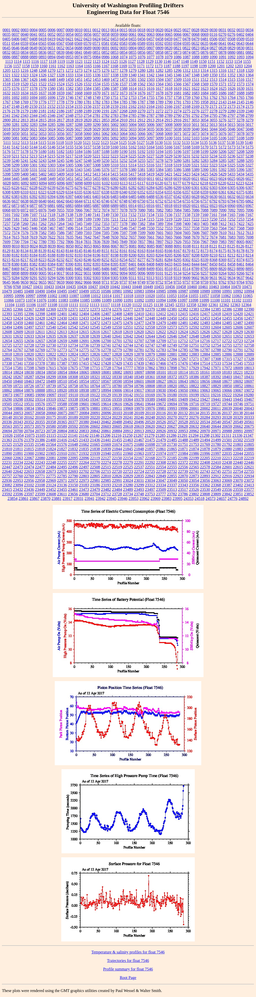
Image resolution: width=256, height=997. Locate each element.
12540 (51, 327)
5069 (168, 133)
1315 (214, 70)
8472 (24, 269)
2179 (24, 111)
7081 (150, 210)
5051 (24, 133)
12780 (128, 350)
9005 (42, 273)
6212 (195, 183)
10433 (49, 287)
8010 (16, 246)
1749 (96, 97)
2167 (178, 106)
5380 (132, 169)
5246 (70, 160)
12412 (161, 314)
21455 (117, 440)
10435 (71, 287)
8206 (178, 255)
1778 (60, 102)
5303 (52, 165)
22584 (216, 467)
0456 (142, 39)
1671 (106, 93)
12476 (128, 323)
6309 (16, 192)
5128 (150, 142)
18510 (62, 381)
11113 (94, 305)
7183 (34, 219)
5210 (6, 156)
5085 (52, 138)
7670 (196, 237)
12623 (172, 332)
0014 (114, 30)
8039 (52, 246)
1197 (185, 66)
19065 (216, 390)
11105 (20, 305)
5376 (106, 169)
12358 (191, 305)
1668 (78, 93)
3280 (6, 124)
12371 (73, 309)
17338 (7, 363)
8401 (132, 264)
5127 (141, 142)
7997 (232, 242)
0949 (60, 57)
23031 (139, 480)
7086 (196, 210)
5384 (160, 169)
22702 (84, 471)
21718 (161, 444)
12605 (227, 327)
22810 (106, 476)
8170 (186, 251)
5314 (132, 165)
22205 (205, 458)
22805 (95, 476)
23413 (249, 485)
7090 (222, 210)
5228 (160, 156)
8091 (178, 246)
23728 (117, 494)
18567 (106, 381)
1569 (204, 84)
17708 (84, 368)
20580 (51, 426)
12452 (194, 318)
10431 (38, 287)
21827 (62, 449)
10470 (236, 287)
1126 (123, 61)
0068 (196, 34)
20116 (161, 413)
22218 (238, 458)
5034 (142, 129)
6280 (114, 187)
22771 (40, 476)
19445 (238, 399)
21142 (83, 435)
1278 (124, 70)
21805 (249, 444)
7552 (160, 228)
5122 (96, 142)
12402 (73, 314)
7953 (186, 242)
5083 (34, 138)
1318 (240, 70)
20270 (172, 417)
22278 (117, 462)
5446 (24, 178)
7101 (7, 215)
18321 (95, 377)
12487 (238, 323)
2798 (240, 115)
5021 (34, 129)
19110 (73, 395)
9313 (150, 278)
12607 (249, 327)
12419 (227, 314)
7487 (60, 228)
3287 (70, 124)
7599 (142, 233)
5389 (196, 169)
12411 (150, 314)
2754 (88, 115)
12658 (51, 341)
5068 (160, 133)
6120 (159, 183)
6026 (240, 178)
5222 (106, 156)
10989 (205, 291)
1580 (52, 88)
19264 (238, 395)
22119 (95, 458)
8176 (232, 251)
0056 (88, 34)
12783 (161, 350)
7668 (186, 237)
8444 (196, 264)
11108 (52, 305)
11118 (115, 305)
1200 (212, 66)
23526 (194, 489)
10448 (137, 287)
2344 (34, 115)
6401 (88, 196)
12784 (172, 350)
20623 (161, 426)
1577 (24, 88)
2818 (70, 120)
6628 (196, 196)
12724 (249, 341)
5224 (124, 156)
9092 (114, 273)
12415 (183, 314)
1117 (44, 61)
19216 (216, 395)
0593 (168, 43)
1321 (6, 75)
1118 (52, 61)
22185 (172, 458)
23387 (227, 485)
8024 (34, 246)
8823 (232, 269)
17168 (106, 359)
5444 (6, 178)
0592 (160, 43)
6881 (52, 206)
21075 (29, 435)
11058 (215, 296)
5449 (52, 178)
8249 (96, 260)
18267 (18, 377)
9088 (96, 273)
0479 (196, 39)
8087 (160, 246)
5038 (178, 129)
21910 (62, 453)
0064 (160, 34)
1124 (105, 61)
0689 (88, 48)
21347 (249, 435)
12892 (7, 359)
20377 (73, 422)
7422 (240, 224)
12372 (84, 309)
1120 (70, 61)
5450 (60, 178)
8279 (150, 260)
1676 (142, 93)
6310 (24, 192)
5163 (142, 147)
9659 (60, 282)
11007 (74, 296)
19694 (172, 404)
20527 (172, 422)
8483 (88, 269)
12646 (172, 336)
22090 (62, 458)
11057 (204, 296)
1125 (114, 61)
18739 (51, 386)
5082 (24, 138)
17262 (161, 359)
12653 (249, 336)
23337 (172, 485)
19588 (62, 404)
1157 (17, 66)
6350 (132, 192)
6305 (232, 187)
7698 (250, 237)
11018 (128, 296)
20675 (249, 426)
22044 (238, 453)
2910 (124, 120)
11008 (85, 296)
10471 (247, 287)
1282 (160, 70)
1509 (178, 79)
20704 (29, 431)
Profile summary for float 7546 (128, 969)
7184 (42, 219)
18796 (139, 386)
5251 (114, 160)
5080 (6, 138)
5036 (160, 129)
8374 (240, 260)
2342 (16, 115)
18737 (40, 386)
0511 (6, 43)
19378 (139, 399)
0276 (232, 34)
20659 (227, 426)
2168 (186, 106)
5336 (70, 169)
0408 (34, 39)
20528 (183, 422)
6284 (150, 187)
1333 (70, 75)
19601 (84, 404)
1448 (52, 79)
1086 (178, 57)
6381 (250, 192)
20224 (106, 417)
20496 (139, 422)
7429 (16, 228)
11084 (74, 300)
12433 (84, 318)
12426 (29, 318)
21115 (51, 435)
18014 (7, 372)
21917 (73, 453)
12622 (161, 332)
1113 (9, 61)
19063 (205, 390)
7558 (196, 228)
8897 (6, 273)
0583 (124, 43)
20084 (84, 413)
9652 (34, 282)
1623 (204, 88)
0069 (204, 34)
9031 (88, 273)
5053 (42, 133)
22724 (139, 471)
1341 (142, 75)
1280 (142, 70)
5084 (42, 138)
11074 (31, 300)
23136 (62, 485)
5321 (196, 165)
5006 (150, 124)
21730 (172, 444)
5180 (42, 151)
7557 (186, 228)
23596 (18, 494)
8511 (177, 269)
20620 (150, 426)
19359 (117, 399)
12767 (18, 350)
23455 (62, 489)
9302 (88, 278)
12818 (7, 354)
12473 (106, 323)
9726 (114, 282)
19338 (73, 399)
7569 (250, 228)
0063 (150, 34)
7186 (60, 219)
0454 (124, 39)
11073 (19, 300)
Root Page (128, 977)
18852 (238, 386)
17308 (216, 359)
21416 (62, 440)
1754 (142, 97)
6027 (250, 178)
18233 (249, 372)
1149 (194, 61)
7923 (168, 242)
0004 (34, 30)
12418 (216, 314)
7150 (114, 215)
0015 (124, 30)
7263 (52, 224)
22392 (194, 462)
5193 (150, 151)
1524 (60, 84)
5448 (42, 178)
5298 (6, 165)
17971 (216, 368)
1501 (132, 79)
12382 (183, 309)
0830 (240, 48)
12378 (139, 309)
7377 (114, 224)
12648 (194, 336)
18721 (18, 386)
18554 (84, 381)
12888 (238, 354)
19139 (117, 395)
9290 (24, 278)
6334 (70, 192)
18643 (183, 381)
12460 (29, 323)
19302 (29, 399)
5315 (142, 165)
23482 (106, 489)
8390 (70, 264)
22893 (205, 476)
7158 (186, 215)
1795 (196, 102)
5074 (204, 133)
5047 (240, 129)
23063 (216, 480)
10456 (170, 287)
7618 (24, 237)
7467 (52, 228)
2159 (114, 106)
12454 (216, 318)
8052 (79, 246)
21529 (18, 444)
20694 (7, 431)
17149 (84, 359)
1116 (35, 61)
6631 (222, 196)
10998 (41, 296)
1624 (214, 88)
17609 (40, 368)
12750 (183, 345)
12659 (62, 341)
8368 (214, 260)
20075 (62, 413)
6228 (34, 187)
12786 (194, 350)
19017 (139, 390)
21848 (139, 449)
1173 (158, 66)
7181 (16, 219)
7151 (123, 215)
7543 (114, 228)
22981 (95, 480)
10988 (194, 291)
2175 (250, 106)
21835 (84, 449)
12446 (128, 318)
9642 (250, 278)
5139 (240, 142)
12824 (73, 354)
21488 (183, 440)
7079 (132, 210)
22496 (73, 467)
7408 (214, 224)
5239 (6, 160)
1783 (106, 102)
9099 (150, 273)
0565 (42, 43)
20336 (7, 422)
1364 (250, 75)
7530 (96, 228)
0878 (222, 52)
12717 (216, 341)
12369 (51, 309)
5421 (168, 174)
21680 (139, 444)
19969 (128, 408)
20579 (40, 426)
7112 (42, 215)
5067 (150, 133)
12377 (128, 309)
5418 (142, 174)
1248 (34, 70)
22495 (62, 467)
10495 (62, 291)
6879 (42, 206)
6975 (34, 210)
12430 (62, 318)
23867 (35, 498)
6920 (186, 206)
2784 (124, 115)
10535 (95, 291)
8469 (16, 269)
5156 (78, 147)
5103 (196, 138)
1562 (142, 84)
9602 (196, 278)
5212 (24, 156)
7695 (240, 237)
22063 (18, 458)
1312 (186, 70)
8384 (52, 264)
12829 (128, 354)
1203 (239, 66)
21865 (172, 449)
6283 (142, 187)
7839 (106, 242)
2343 (24, 115)
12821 (40, 354)
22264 (84, 462)
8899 (24, 273)
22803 (84, 476)
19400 (161, 399)
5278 (160, 160)
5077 (232, 133)
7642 (88, 237)
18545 (73, 381)
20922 (150, 431)
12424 (18, 318)
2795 (214, 115)
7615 (16, 237)
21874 (194, 449)
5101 (178, 138)
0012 (96, 30)
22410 (216, 462)
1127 (132, 61)
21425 (73, 440)
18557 (95, 381)
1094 (250, 57)
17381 (51, 363)
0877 (214, 52)
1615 (142, 88)
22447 (7, 467)
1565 (168, 84)
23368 (216, 485)
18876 (29, 390)
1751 (114, 97)
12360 (202, 305)
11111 (73, 305)
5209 (250, 151)
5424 (196, 174)
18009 (238, 368)
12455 (227, 318)
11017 (117, 296)
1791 (178, 102)
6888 (106, 206)
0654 (70, 48)
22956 (29, 480)
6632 (232, 196)
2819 (78, 120)
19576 (40, 404)
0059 (114, 34)
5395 (232, 169)
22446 (249, 462)
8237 (70, 260)
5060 (88, 133)
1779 (70, 102)
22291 (139, 462)
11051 (161, 296)
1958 (204, 102)
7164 (222, 215)
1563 (150, 84)
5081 (16, 138)
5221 (96, 156)
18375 (183, 377)
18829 (216, 386)
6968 (6, 210)
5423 (186, 174)
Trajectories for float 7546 (128, 960)
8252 (106, 260)
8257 (132, 260)
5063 (114, 133)
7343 (70, 224)
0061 (132, 34)
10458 (181, 287)
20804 (62, 431)
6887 (96, 206)
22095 (73, 458)
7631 (60, 237)
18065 (84, 372)
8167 (178, 251)
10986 (172, 291)
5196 (178, 151)
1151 (212, 61)
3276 (222, 120)
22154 (128, 458)
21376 (18, 440)
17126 (62, 359)
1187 (167, 66)
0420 (60, 39)
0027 (186, 30)
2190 (96, 111)
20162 (29, 417)
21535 (29, 444)
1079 (168, 57)
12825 (84, 354)
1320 (250, 70)
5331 (34, 169)
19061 (194, 390)
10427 (27, 287)
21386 (40, 440)
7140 (87, 215)
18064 (73, 372)
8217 (24, 260)
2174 (240, 106)
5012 (204, 124)
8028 (43, 246)
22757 (7, 476)
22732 (172, 471)
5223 (114, 156)
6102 (106, 183)
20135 (205, 413)
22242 (29, 462)
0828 (222, 48)
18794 (128, 386)
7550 (150, 228)
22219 (249, 458)
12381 (172, 309)
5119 (69, 142)
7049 (52, 210)
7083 (168, 210)
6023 (214, 178)
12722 (227, 341)
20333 (249, 417)
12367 (29, 309)
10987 (183, 291)
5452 (78, 178)
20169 (40, 417)
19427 (205, 399)
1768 (16, 102)
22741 (194, 471)
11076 (41, 300)
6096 (61, 183)
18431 (249, 377)
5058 (78, 133)
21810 (7, 449)
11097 (183, 300)
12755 (227, 345)
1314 (204, 70)
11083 (63, 300)
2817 (60, 120)
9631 (214, 278)
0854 (124, 52)
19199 (194, 395)
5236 (232, 156)
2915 (168, 120)
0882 (250, 52)
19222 (227, 395)
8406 (142, 264)
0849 (88, 52)
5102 (186, 138)
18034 (40, 372)
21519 (249, 440)
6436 (106, 196)
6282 (132, 187)
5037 (168, 129)
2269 (132, 111)
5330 (24, 169)
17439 (139, 363)
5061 (96, 133)
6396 (60, 196)
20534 (205, 422)
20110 (150, 413)
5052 (34, 133)
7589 (78, 233)
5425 (204, 174)
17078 (51, 359)
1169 (123, 66)
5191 (132, 151)
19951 (117, 408)
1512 (204, 79)
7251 (222, 219)
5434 (240, 174)
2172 (222, 106)
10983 (139, 291)
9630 (204, 278)
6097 (70, 183)
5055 (52, 133)
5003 (124, 124)
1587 (114, 88)
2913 (150, 120)
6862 (250, 201)
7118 (51, 215)
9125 (168, 273)
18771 (106, 386)
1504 (160, 79)
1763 (222, 97)
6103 (115, 183)
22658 (40, 471)
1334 (78, 75)
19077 (18, 395)
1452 (88, 79)
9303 (96, 278)
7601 (160, 233)
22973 (84, 480)
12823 (62, 354)
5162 (132, 147)
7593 (88, 233)
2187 (70, 111)
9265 (232, 273)
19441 (216, 399)
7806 (70, 242)
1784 (114, 102)
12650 (216, 336)
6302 (204, 187)
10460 (192, 287)
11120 (126, 305)
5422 (178, 174)
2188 (78, 111)
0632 (196, 43)
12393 (7, 314)
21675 (128, 444)
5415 (114, 174)
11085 (85, 300)
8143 (60, 251)
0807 (150, 48)
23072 (249, 480)
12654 (7, 341)
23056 (205, 480)
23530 (205, 489)
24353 (189, 498)
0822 (186, 48)
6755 (186, 201)
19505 (7, 404)
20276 (194, 417)
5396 (240, 169)
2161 (124, 106)
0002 (16, 30)
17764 (117, 368)
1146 (167, 61)
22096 (84, 458)
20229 (117, 417)
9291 (34, 278)
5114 (33, 142)
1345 (168, 75)
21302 (215, 435)
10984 (150, 291)
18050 (51, 372)
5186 (88, 151)
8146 (88, 251)
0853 (114, 52)
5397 (250, 169)
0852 (106, 52)
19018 (150, 390)
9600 (186, 278)
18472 (40, 381)
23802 (194, 494)
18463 (29, 381)
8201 (142, 255)
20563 (7, 426)
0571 (96, 43)
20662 (238, 426)
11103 (247, 300)
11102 (236, 300)
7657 (132, 237)
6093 (34, 183)
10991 (227, 291)
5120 (78, 142)
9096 (142, 273)
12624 (183, 332)
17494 (194, 363)
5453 (88, 178)
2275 (186, 111)
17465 (150, 363)
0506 (214, 39)
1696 (52, 97)
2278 (214, 111)
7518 (88, 228)
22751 (227, 471)
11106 (31, 305)
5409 (60, 174)
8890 (240, 269)
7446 (34, 228)
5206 (222, 151)
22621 (249, 467)
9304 (106, 278)
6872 (6, 206)
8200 (132, 255)
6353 (150, 192)
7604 (178, 233)
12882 (183, 354)
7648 (106, 237)
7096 (250, 210)
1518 (6, 84)
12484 (216, 323)
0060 (124, 34)
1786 (132, 102)
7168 (6, 219)
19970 (139, 408)
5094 (132, 138)
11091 (128, 300)
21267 (139, 435)
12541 (62, 327)
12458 (7, 323)
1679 (168, 93)
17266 (172, 359)
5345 (88, 169)
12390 (249, 309)
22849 (161, 476)
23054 (194, 480)
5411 (78, 174)
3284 (42, 124)
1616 (150, 88)
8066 (106, 246)
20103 (117, 413)
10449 (148, 287)
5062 (106, 133)
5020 (24, 129)
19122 (95, 395)
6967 (250, 206)
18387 (205, 377)
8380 (16, 264)
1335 (88, 75)
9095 (132, 273)
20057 (29, 413)
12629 (238, 332)
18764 (95, 386)
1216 (24, 70)
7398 (178, 224)
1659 (60, 93)
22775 (51, 476)
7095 (240, 210)
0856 (142, 52)
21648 (73, 444)
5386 (178, 169)
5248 (88, 160)
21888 (249, 449)
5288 (240, 160)
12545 (95, 327)
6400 (78, 196)
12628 (227, 332)
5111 (7, 142)
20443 (95, 422)
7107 (34, 215)
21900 (29, 453)
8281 (160, 260)
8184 (34, 255)
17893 (161, 368)
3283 (34, 124)
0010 (78, 30)
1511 (195, 79)
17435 (128, 363)
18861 (249, 386)
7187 (70, 219)
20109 (139, 413)
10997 (31, 296)
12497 (29, 327)
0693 (124, 48)
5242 (34, 160)
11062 (226, 296)
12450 (172, 318)
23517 (183, 489)
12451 (183, 318)
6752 (160, 201)
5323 (214, 165)
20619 (139, 426)
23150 (73, 485)
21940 (106, 453)
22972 (73, 480)
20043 (249, 408)
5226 (142, 156)
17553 (249, 363)
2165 (160, 106)
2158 (106, 106)
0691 (106, 48)
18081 (106, 372)
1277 (114, 70)
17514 (205, 363)
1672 (114, 93)
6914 (132, 206)
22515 (106, 467)
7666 (178, 237)
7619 (34, 237)
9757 (186, 282)
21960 (128, 453)
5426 (214, 174)
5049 (6, 133)
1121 (78, 61)
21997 (216, 453)
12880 (161, 354)
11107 (41, 305)
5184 (78, 151)
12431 (73, 318)
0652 (60, 48)
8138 (34, 251)
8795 (204, 269)
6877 (34, 206)
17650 (62, 368)
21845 (128, 449)
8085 (151, 246)
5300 (24, 165)
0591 (150, 43)
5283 (204, 160)
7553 (168, 228)
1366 (16, 79)
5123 (105, 142)
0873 (178, 52)
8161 (124, 251)
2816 (52, 120)
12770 (51, 350)
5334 (60, 169)
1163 (70, 66)
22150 (117, 458)
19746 (238, 404)
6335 (78, 192)
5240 (16, 160)
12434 (95, 318)
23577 (249, 489)
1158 (26, 66)
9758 (196, 282)
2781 (96, 115)
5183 (70, 151)
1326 (42, 75)
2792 (196, 115)
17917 (183, 368)
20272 (183, 417)
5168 (186, 147)
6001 (106, 178)
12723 (238, 341)
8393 (96, 264)
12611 (40, 332)
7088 (204, 210)
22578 (205, 467)
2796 (222, 115)
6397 (70, 196)
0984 (96, 57)
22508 (95, 467)
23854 (13, 498)
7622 (52, 237)
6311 (33, 192)
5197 (186, 151)
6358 (196, 192)
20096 (106, 413)
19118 (84, 395)
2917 (186, 120)
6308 (6, 192)
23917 (67, 498)
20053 (18, 413)
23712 (106, 494)
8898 (16, 273)
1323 (24, 75)
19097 (51, 395)
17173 (117, 359)
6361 (222, 192)
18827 (205, 386)
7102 (16, 215)
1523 (52, 84)
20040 (238, 408)
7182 (24, 219)
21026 (7, 435)
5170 (204, 147)
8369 (222, 260)
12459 (18, 323)
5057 (70, 133)
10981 (117, 291)
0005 (42, 30)
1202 (230, 66)
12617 (106, 332)
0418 (42, 39)
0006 (52, 30)
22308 (161, 462)
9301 (78, 278)
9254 (186, 273)
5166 (168, 147)
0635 (204, 43)
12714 (194, 341)
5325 (232, 165)
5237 (240, 156)
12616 (95, 332)
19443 (227, 399)
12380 (161, 309)
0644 (250, 43)
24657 (221, 498)
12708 (150, 341)
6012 (160, 178)
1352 (232, 75)
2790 (178, 115)
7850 (132, 242)
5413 (96, 174)
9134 (178, 273)
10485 (18, 291)
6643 (70, 201)
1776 (42, 102)
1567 (186, 84)
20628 (183, 426)
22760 (18, 476)
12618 (117, 332)
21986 (194, 453)
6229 (42, 187)
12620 (139, 332)
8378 (6, 264)
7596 (114, 233)
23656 (73, 494)
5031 (114, 129)
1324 (34, 75)
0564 (34, 43)
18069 (95, 372)
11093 (150, 300)
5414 (106, 174)
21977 (172, 453)
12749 (172, 345)
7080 (142, 210)
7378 (124, 224)
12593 (205, 327)
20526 (161, 422)
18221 (238, 372)
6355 (168, 192)
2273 (168, 111)
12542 (73, 327)
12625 (194, 332)
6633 (240, 196)
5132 (177, 142)
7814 (78, 242)
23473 (84, 489)
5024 (52, 129)
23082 (7, 485)
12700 (106, 341)
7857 (142, 242)
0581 (106, 43)
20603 (106, 426)
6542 (178, 196)
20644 (216, 426)
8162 (132, 251)
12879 (150, 354)
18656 (205, 381)
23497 (150, 489)
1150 (202, 61)
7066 (78, 210)
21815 (29, 449)
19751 (249, 404)
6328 (52, 192)
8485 (96, 269)
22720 (117, 471)
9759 (204, 282)
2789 (168, 115)
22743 (205, 471)
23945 (111, 498)
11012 (95, 296)
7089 (214, 210)
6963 (240, 206)
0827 (214, 48)
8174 (214, 251)
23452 (51, 489)
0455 (132, 39)
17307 (205, 359)
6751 (150, 201)
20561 (249, 422)
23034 (150, 480)
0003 (24, 30)
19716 (194, 404)
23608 (51, 494)
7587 (70, 233)
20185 (62, 417)
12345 (169, 305)
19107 (62, 395)
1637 (42, 93)
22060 (7, 458)
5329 (16, 169)
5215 (52, 156)
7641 (78, 237)
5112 (16, 142)
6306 (240, 187)
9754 (168, 282)
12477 (139, 323)
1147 (176, 61)
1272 (70, 70)
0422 (78, 39)
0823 (196, 48)
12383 (194, 309)
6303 (214, 187)
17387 (62, 363)
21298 (205, 435)
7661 (150, 237)
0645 (6, 48)
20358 (51, 422)
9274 (250, 273)
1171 (141, 66)
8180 (6, 255)
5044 (214, 129)
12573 (172, 327)
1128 (140, 61)
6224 (249, 183)
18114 (183, 372)
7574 (16, 233)
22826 (117, 476)
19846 (51, 408)
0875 (196, 52)
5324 (222, 165)
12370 (62, 309)
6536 (160, 196)
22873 (194, 476)
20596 (84, 426)
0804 (132, 48)
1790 (168, 102)
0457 (150, 39)
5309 (106, 165)
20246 (139, 417)
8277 (142, 260)
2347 (60, 115)
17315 (227, 359)
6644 (78, 201)
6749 (132, 201)
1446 (42, 79)
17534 (227, 363)
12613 (62, 332)
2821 (96, 120)
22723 (128, 471)
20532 (194, 422)
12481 (183, 323)
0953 (70, 57)
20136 (216, 413)
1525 (70, 84)
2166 (168, 106)
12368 (40, 309)
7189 (88, 219)
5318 (168, 165)
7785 (52, 242)
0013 (106, 30)
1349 (204, 75)
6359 (204, 192)
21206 (105, 435)
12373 (95, 309)
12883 (194, 354)
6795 (240, 201)
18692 (238, 381)
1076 (142, 57)
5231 (186, 156)
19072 (249, 390)
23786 (183, 494)
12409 (128, 314)
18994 (106, 390)
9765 (250, 282)
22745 (216, 471)
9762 (222, 282)
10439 (104, 287)
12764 (7, 350)
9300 (70, 278)
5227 (150, 156)
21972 (150, 453)
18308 (73, 377)
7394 (168, 224)
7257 (6, 224)
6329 (60, 192)
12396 (29, 314)
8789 (196, 269)
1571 (222, 84)
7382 (142, 224)
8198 (114, 255)
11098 (193, 300)
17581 (18, 368)
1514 (222, 79)
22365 (172, 462)
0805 (142, 48)
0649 (34, 48)
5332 (42, 169)
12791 (238, 350)
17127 (73, 359)
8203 (150, 255)
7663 (160, 237)
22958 (40, 480)
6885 (88, 206)
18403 (227, 377)
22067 (29, 458)
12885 (216, 354)
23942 (101, 498)
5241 (24, 160)
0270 (222, 34)
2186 (60, 111)
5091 (106, 138)
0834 (24, 52)
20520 (150, 422)
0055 (78, 34)
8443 (186, 264)
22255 (62, 462)
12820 (29, 354)
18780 (117, 386)
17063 (29, 359)
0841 (78, 52)
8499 (150, 269)
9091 (106, 273)
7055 (60, 210)
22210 (216, 458)
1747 (78, 97)
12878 (139, 354)
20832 (73, 431)
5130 (159, 142)
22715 (106, 471)
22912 (216, 476)
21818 (40, 449)
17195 (139, 359)
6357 (186, 192)
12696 (95, 341)
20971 (216, 431)
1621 (186, 88)
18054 (62, 372)
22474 (29, 467)
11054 (183, 296)
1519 (16, 84)
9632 (222, 278)
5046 (232, 129)
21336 (237, 435)
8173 (204, 251)
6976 (42, 210)
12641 (117, 336)
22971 (62, 480)
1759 (186, 97)
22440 (238, 462)
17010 (18, 359)
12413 (172, 314)
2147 (6, 106)
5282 (196, 160)
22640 (7, 471)
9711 (105, 282)
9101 (160, 273)
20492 (128, 422)
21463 (128, 440)
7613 (250, 233)
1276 (106, 70)
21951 (117, 453)
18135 (194, 372)
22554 (161, 467)
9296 (60, 278)
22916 (227, 476)
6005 (124, 178)
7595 (106, 233)
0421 (70, 39)
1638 (52, 93)
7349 (88, 224)
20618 (128, 426)
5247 (78, 160)
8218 (34, 260)
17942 (205, 368)
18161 (205, 372)
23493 (139, 489)
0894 (52, 57)
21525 (7, 444)
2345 (42, 115)
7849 (124, 242)
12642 (128, 336)
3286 (60, 124)
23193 (106, 485)
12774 (73, 350)
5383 (150, 169)
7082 (160, 210)
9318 (168, 278)
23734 (128, 494)
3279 (250, 120)
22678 (62, 471)
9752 (160, 282)
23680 (84, 494)
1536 (114, 84)
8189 (60, 255)
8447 (204, 264)
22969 (51, 480)
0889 (34, 57)
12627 (216, 332)
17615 (51, 368)
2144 (232, 102)
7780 (42, 242)
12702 (128, 341)
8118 (204, 246)
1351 (222, 75)
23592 (7, 494)
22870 (183, 476)
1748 (88, 97)
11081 (52, 300)
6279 (106, 187)
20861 (106, 431)
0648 (24, 48)
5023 (42, 129)
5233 (204, 156)
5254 (132, 160)
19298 (18, 399)
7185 (52, 219)
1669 (88, 93)
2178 (16, 111)
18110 (172, 372)
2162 (132, 106)
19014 (128, 390)
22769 (29, 476)
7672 (204, 237)
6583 (186, 196)
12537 (40, 327)
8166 (168, 251)
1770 (34, 102)
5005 (142, 124)
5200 (214, 151)
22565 (194, 467)
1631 (250, 88)
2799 (250, 115)
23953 (133, 498)
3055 (214, 120)
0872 (168, 52)
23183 (84, 485)
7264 (60, 224)
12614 (73, 332)
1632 (6, 93)
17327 (238, 359)
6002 (114, 178)
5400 (24, 174)
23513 (172, 489)
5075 (214, 133)
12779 (117, 350)
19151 (139, 395)
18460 (18, 381)
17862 (150, 368)
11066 (9, 300)
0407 (24, 39)
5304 (60, 165)
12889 (249, 354)
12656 (29, 341)
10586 (106, 291)
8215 (6, 260)
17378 (40, 363)
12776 (95, 350)
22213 (227, 458)
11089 (107, 300)
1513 (214, 79)
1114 (18, 61)
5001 (106, 124)
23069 (227, 480)
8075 (124, 246)
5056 (60, 133)
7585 (52, 233)
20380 (84, 422)
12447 (139, 318)
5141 (6, 147)
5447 (34, 178)
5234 (214, 156)
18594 (128, 381)
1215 (16, 70)
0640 (214, 43)
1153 (229, 61)
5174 (240, 147)
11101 (226, 300)
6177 (177, 183)
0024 (168, 30)
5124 (114, 142)
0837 (52, 52)
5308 (96, 165)
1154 (238, 61)
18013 (249, 368)
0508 (232, 39)
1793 (186, 102)
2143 (222, 102)
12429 (51, 318)
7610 (222, 233)
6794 (232, 201)
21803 (238, 444)
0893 (42, 57)
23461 (73, 489)
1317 (232, 70)
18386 (194, 377)
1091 (222, 57)
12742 (117, 345)
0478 (186, 39)
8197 (106, 255)
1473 (124, 79)
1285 (168, 70)
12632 (18, 336)
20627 (172, 426)
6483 (114, 196)
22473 (18, 467)
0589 (142, 43)
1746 (70, 97)
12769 (40, 350)
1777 (52, 102)
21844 (117, 449)
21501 (227, 440)
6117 (141, 183)
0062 (142, 34)
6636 (6, 201)
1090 (214, 57)
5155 (70, 147)
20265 (161, 417)
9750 (150, 282)
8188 (52, 255)
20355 (40, 422)
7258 (16, 224)
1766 (250, 97)
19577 (51, 404)
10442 (115, 287)
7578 (34, 233)
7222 (196, 219)
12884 (205, 354)
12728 (29, 345)
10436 (82, 287)
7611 (231, 233)
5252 (124, 160)
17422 (95, 363)
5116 (51, 142)
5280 (178, 160)
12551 (128, 327)
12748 (161, 345)
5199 (204, 151)
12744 (128, 345)
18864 (18, 390)
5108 (240, 138)
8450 (214, 264)
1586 (106, 88)
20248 (150, 417)
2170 (204, 106)
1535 (106, 84)
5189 (114, 151)
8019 (25, 246)
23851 (238, 494)
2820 (88, 120)
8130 (16, 251)
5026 (70, 129)
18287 (29, 377)
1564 (160, 84)
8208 (196, 255)
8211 (222, 255)
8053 (88, 246)
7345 (78, 224)
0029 (204, 30)
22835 (139, 476)
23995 (177, 498)
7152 (132, 215)
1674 (132, 93)
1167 (105, 66)
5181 (52, 151)
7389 (160, 224)
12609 (18, 332)
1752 (124, 97)
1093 (240, 57)
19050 (183, 390)
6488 (150, 196)
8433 (168, 264)
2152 (52, 106)
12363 (235, 305)
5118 (60, 142)
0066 (178, 34)
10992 (238, 291)
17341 (18, 363)
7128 (60, 215)
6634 (250, 196)
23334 (161, 485)
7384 (150, 224)
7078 (124, 210)
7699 (6, 242)
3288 (78, 124)
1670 (96, 93)
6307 (250, 187)
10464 (225, 287)
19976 (150, 408)
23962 (145, 498)
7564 (222, 228)
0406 (16, 39)
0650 (42, 48)
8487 (114, 269)
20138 (238, 413)
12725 (7, 345)
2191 (106, 111)
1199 (203, 66)
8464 (250, 264)
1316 (222, 70)
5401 (34, 174)
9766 (8, 287)
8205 (168, 255)
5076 (222, 133)
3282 (24, 124)
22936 (7, 480)
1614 (132, 88)
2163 (142, 106)
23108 (40, 485)
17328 (249, 359)
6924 (222, 206)
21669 (106, 444)
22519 (117, 467)
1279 (132, 70)
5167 (178, 147)
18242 (7, 377)
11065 (247, 296)
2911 (132, 120)
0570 (88, 43)
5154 (60, 147)
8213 (240, 255)
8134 (24, 251)
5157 (88, 147)
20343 (18, 422)
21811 (18, 449)
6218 (204, 183)
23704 (95, 494)
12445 (117, 318)
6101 (97, 183)
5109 (250, 138)
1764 (232, 97)
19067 (238, 390)
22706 (95, 471)
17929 (194, 368)
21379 (29, 440)
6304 (222, 187)
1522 (42, 84)
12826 (95, 354)
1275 (96, 70)
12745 (139, 345)
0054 (70, 34)
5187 (96, 151)
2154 (70, 106)
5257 (150, 160)
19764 (7, 408)
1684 (204, 93)
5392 (222, 169)
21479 (161, 440)
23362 (205, 485)
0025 (178, 30)
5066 (142, 133)
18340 (128, 377)
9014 (52, 273)
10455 (159, 287)
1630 (240, 88)
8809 (214, 269)
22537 (139, 467)
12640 (106, 336)
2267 (114, 111)
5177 (16, 151)
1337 (106, 75)
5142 (16, 147)
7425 (250, 224)
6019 (178, 178)
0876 (204, 52)
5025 (60, 129)
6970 (16, 210)
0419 (52, 39)
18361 (150, 377)
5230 (178, 156)
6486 (142, 196)
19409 (183, 399)
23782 (172, 494)
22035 (227, 453)
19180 (172, 395)
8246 (88, 260)
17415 (84, 363)
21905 (51, 453)
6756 (196, 201)
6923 (214, 206)
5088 (78, 138)
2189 (88, 111)
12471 (84, 323)
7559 (204, 228)
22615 (238, 467)
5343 (78, 169)
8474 (34, 269)
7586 (60, 233)
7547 (132, 228)
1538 (132, 84)
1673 (124, 93)
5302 (42, 165)
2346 (52, 115)
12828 (117, 354)
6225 (6, 187)
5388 (186, 169)
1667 (70, 93)
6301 (196, 187)
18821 (183, 386)
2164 (150, 106)
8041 (61, 246)
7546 (124, 228)
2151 (42, 106)
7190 (96, 219)
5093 (124, 138)
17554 (7, 368)
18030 (29, 372)
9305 (114, 278)
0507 (222, 39)
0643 (240, 43)
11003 (63, 296)
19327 (62, 399)
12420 (238, 314)
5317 (160, 165)
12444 (106, 318)
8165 (160, 251)
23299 (139, 485)
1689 (250, 93)
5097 (150, 138)
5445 (16, 178)
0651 (52, 48)
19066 (227, 390)
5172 (222, 147)
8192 (70, 255)
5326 (240, 165)
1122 (88, 61)
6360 (214, 192)
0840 (70, 52)
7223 (204, 219)
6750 (142, 201)
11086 (95, 300)
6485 (132, 196)
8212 (232, 255)
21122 (62, 435)
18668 (216, 381)
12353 (180, 305)
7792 (60, 242)
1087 (186, 57)
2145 (240, 102)
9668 (96, 282)
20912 (128, 431)
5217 (70, 156)
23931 (79, 498)
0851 (96, 52)
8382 (34, 264)
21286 (171, 435)
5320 (186, 165)
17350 (29, 363)
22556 (183, 467)
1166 (96, 66)
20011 (216, 408)
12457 (249, 318)
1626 (232, 88)
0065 (168, 34)
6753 (168, 201)
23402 (238, 485)
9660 (70, 282)
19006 (117, 390)
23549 (216, 489)
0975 (88, 57)
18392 (216, 377)
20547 (227, 422)
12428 (40, 318)
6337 (96, 192)
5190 (124, 151)
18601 (139, 381)
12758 (249, 345)
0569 (78, 43)
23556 (227, 489)
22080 (40, 458)
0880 (232, 52)
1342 (150, 75)
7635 (70, 237)
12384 (205, 309)
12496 (18, 327)
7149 (105, 215)
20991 (238, 431)
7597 (124, 233)
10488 (29, 291)
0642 (232, 43)
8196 (96, 255)
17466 (161, 363)
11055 (193, 296)
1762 (214, 97)
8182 (16, 255)
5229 (168, 156)
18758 (73, 386)
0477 (178, 39)
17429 (117, 363)
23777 (161, 494)
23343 (183, 485)
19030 (161, 390)
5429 (222, 174)
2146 (250, 102)
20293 (216, 417)
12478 (150, 323)
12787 (205, 350)
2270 (142, 111)
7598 (132, 233)
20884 (117, 431)
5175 (250, 147)
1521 (34, 84)
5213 (34, 156)
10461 (203, 287)
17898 (172, 368)
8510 (168, 269)
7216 (160, 219)
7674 (214, 237)
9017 (60, 273)
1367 (24, 79)
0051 (42, 34)
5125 (123, 142)
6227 (24, 187)
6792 (214, 201)
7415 (232, 224)
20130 (172, 413)
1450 (70, 79)
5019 (16, 129)
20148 (7, 417)
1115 (26, 61)
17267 (183, 359)
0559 (24, 43)
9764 (240, 282)
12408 (117, 314)
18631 (172, 381)
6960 (232, 206)
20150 (18, 417)
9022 (78, 273)
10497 (73, 291)
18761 (84, 386)
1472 (114, 79)
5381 (142, 169)
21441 (106, 440)
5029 (96, 129)
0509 (240, 39)
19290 (7, 399)
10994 (249, 291)
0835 (34, 52)
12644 (150, 336)
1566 (178, 84)
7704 (24, 242)
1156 (8, 66)
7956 (196, 242)
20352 (29, 422)
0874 (186, 52)
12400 (51, 314)
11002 (52, 296)
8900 (34, 273)
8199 (124, 255)
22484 (51, 467)
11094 (161, 300)
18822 (194, 386)
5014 (222, 124)
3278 (240, 120)
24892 (243, 498)
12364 (246, 305)
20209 (84, 417)
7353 (106, 224)
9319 (178, 278)
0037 (16, 34)
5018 (6, 129)
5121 (87, 142)
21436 (95, 440)
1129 (150, 61)
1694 (34, 97)
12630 (249, 332)
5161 (124, 147)
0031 (222, 30)
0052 (52, 34)
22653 (29, 471)
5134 (195, 142)
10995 (9, 296)
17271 (194, 359)
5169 (196, 147)
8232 (60, 260)
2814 (34, 120)
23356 (194, 485)
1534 (96, 84)
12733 (62, 345)
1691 (6, 97)
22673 (51, 471)
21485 (172, 440)
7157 (177, 215)
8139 (42, 251)
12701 (117, 341)
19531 (29, 404)
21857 (150, 449)
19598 (73, 404)
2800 (6, 120)
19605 (95, 404)
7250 (214, 219)
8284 (168, 260)
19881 (95, 408)
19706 (183, 404)
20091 (95, 413)
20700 (18, 431)
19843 (40, 408)
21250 (127, 435)
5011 (195, 124)
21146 (95, 435)
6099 (88, 183)
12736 (84, 345)
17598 (29, 368)
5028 (88, 129)
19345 (84, 399)
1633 (16, 93)
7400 (186, 224)
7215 (150, 219)
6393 (42, 196)
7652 (124, 237)
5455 (96, 178)
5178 (24, 151)
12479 (161, 323)
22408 (205, 462)
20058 (40, 413)
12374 (106, 309)
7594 (96, 233)
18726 (29, 386)
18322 (106, 377)
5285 (222, 160)
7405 (204, 224)
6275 (70, 187)
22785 (62, 476)
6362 (232, 192)
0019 (150, 30)
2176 (6, 111)
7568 (240, 228)
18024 (18, 372)
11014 (107, 296)
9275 (6, 278)
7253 (240, 219)
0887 (16, 57)
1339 (124, 75)
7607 (204, 233)
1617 (160, 88)
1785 (124, 102)
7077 (114, 210)
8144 (70, 251)
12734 (73, 345)
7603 (168, 233)
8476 (42, 269)
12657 (40, 341)
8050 (70, 246)
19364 (128, 399)
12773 (62, 350)
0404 (250, 34)
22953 (18, 480)
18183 (227, 372)
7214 (142, 219)
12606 (238, 327)
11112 (84, 305)
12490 (249, 323)
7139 (78, 215)
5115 (42, 142)
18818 (161, 386)
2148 (16, 106)
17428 (106, 363)
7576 (24, 233)
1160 (43, 66)
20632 (194, 426)
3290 (96, 124)
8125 (231, 246)
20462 (106, 422)
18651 (194, 381)
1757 (168, 97)
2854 (114, 120)
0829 (232, 48)
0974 (78, 57)
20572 (18, 426)
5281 (186, 160)
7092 (232, 210)
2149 (24, 106)
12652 (238, 336)
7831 (88, 242)
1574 (250, 84)
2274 (178, 111)
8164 (150, 251)
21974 (161, 453)
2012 (214, 102)
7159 (195, 215)
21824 (51, 449)
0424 (96, 39)
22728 (161, 471)
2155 (78, 106)
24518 (199, 498)
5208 (240, 151)
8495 (124, 269)
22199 (194, 458)
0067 (186, 34)
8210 (214, 255)
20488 (117, 422)
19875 (73, 408)
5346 (96, 169)
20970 (205, 431)
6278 (96, 187)
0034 (250, 30)
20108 (128, 413)
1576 (16, 88)
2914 (160, 120)
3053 (196, 120)
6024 (222, 178)
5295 (250, 160)
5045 (222, 129)
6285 (160, 187)
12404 (84, 314)
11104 (9, 305)
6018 (168, 178)
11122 (137, 305)
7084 (178, 210)
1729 (60, 97)
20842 (95, 431)
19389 (150, 399)
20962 (194, 431)
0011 (87, 30)
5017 (250, 124)
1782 (96, 102)
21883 (238, 449)
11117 (105, 305)
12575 (183, 327)
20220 (95, 417)
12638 (84, 336)
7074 (106, 210)
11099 (204, 300)
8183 (24, 255)
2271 (150, 111)
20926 (161, 431)
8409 (160, 264)
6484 (124, 196)
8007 (250, 242)
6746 (106, 201)
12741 (106, 345)
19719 (205, 404)
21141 (73, 435)
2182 (52, 111)
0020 (160, 30)
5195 (168, 151)
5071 (178, 133)
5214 (42, 156)
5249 (96, 160)
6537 (168, 196)
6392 (34, 196)
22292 (150, 462)
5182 (60, 151)
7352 (96, 224)
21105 (40, 435)
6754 (178, 201)
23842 (227, 494)
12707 (139, 341)
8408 (150, 264)
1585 (96, 88)
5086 (60, 138)
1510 (186, 79)
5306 (78, 165)
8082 (142, 246)
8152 (114, 251)
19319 (51, 399)
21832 (73, 449)
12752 (205, 345)
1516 (240, 79)
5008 (168, 124)
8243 (78, 260)
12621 (150, 332)
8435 (178, 264)
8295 (178, 260)
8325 (196, 260)
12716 (205, 341)
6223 (240, 183)
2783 (114, 115)
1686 (222, 93)
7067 (88, 210)
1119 (61, 61)
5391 (214, 169)
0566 (52, 43)
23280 (128, 485)
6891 (124, 206)
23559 (238, 489)
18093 (128, 372)
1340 (132, 75)
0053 (60, 34)
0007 (60, 30)
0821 (178, 48)
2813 (24, 120)
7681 (222, 237)
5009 (178, 124)
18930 (73, 390)
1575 (6, 88)
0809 (160, 48)
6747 (114, 201)
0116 (213, 34)
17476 (183, 363)
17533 (216, 363)
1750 (106, 97)
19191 (183, 395)
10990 (216, 291)
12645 (161, 336)
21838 (95, 449)
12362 (224, 305)
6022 (204, 178)
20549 (238, 422)
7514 (78, 228)
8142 (52, 251)
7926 (178, 242)
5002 (114, 124)
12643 (139, 336)
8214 (250, 255)
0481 (204, 39)
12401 (62, 314)
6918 (168, 206)
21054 (19, 435)
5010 (186, 124)
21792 (227, 444)
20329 (238, 417)
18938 (84, 390)
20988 (227, 431)
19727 (216, 404)
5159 (106, 147)
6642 (60, 201)
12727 (18, 345)
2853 (106, 120)
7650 (114, 237)
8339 (204, 260)
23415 (7, 489)
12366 (18, 309)
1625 (222, 88)
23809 (216, 494)
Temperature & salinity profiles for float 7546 (127, 952)
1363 (240, 75)
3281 (16, 124)
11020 (150, 296)
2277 (204, 111)
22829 (128, 476)
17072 (40, 359)
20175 (51, 417)
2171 (214, 106)
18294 (40, 377)
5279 (168, 160)
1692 (16, 97)
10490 (40, 291)
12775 (84, 350)
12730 (51, 345)
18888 (40, 390)
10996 (19, 296)
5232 (196, 156)
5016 (240, 124)
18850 (227, 386)
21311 (226, 435)
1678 (160, 93)
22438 (227, 462)
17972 (227, 368)
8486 (106, 269)
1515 (232, 79)
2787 (150, 115)
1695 (42, 97)
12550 (117, 327)
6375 (240, 192)
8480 (60, 269)
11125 (147, 305)
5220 (88, 156)
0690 (96, 48)
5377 (114, 169)
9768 (17, 287)
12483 (205, 323)
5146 (52, 147)
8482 (78, 269)
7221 (186, 219)
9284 (16, 278)
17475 (172, 363)
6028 (7, 183)
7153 (141, 215)
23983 (167, 498)
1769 (24, 102)
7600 (150, 233)
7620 (42, 237)
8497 (132, 269)
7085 (186, 210)
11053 (171, 296)
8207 (186, 255)
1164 (79, 66)
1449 (60, 79)
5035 (150, 129)
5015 (232, 124)
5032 (124, 129)
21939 (95, 453)
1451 (78, 79)
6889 (114, 206)
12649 (205, 336)
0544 (16, 43)
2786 (142, 115)
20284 (205, 417)
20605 (117, 426)
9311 (132, 278)
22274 (106, 462)
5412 (88, 174)
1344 (160, 75)
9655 (42, 282)
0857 (150, 52)
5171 (214, 147)
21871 (183, 449)
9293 (42, 278)
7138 (69, 215)
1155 (247, 61)
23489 (128, 489)
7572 (6, 233)
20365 (62, 422)
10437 (93, 287)
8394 (106, 264)
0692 (114, 48)
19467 (249, 399)
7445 (24, 228)
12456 (238, 318)
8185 (42, 255)
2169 (196, 106)
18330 (117, 377)
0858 (160, 52)
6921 (196, 206)
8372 (232, 260)
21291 (183, 435)
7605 (186, 233)
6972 (24, 210)
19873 (62, 408)
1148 (185, 61)
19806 (18, 408)
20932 (172, 431)
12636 (62, 336)
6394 (52, 196)
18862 (7, 390)
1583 (78, 88)
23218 (117, 485)
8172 (196, 251)
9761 (214, 282)
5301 (34, 165)
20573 (29, 426)
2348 (70, 115)
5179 (34, 151)
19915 (106, 408)
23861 (23, 498)
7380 (132, 224)
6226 (16, 187)
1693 (24, 97)
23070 (238, 480)
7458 (42, 228)
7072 (96, 210)
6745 (96, 201)
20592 (73, 426)
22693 (73, 471)
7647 (96, 237)
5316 (150, 165)
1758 (178, 97)
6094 (43, 183)
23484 (117, 489)
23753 (150, 494)
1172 (150, 66)
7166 (240, 215)
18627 (161, 381)
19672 (161, 404)
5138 (231, 142)
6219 (213, 183)
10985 (161, 291)
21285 (161, 435)
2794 (204, 115)
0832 (6, 52)
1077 (150, 57)
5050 (16, 133)
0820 (168, 48)
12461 (40, 323)
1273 (78, 70)
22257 (73, 462)
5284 (214, 160)
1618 (168, 88)
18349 (139, 377)
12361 (213, 305)
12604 (216, 327)
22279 (128, 462)
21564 (51, 444)
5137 (222, 142)
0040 (24, 34)
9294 (52, 278)
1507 (168, 79)
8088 (169, 246)
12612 (51, 332)
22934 (249, 476)
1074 (124, 57)
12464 (62, 323)
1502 (142, 79)
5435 (250, 174)
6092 (25, 183)
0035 (6, 34)
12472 (95, 323)
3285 (52, 124)
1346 (178, 75)
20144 (249, 413)
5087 (70, 138)
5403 (52, 174)
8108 (187, 246)
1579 (42, 88)
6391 (24, 196)
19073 (7, 395)
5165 (160, 147)
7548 (142, 228)
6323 (42, 192)
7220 (178, 219)
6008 (132, 178)
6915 (142, 206)
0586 (132, 43)
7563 (214, 228)
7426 (6, 228)
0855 (132, 52)
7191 (106, 219)
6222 (231, 183)
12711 (172, 341)
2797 (232, 115)
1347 (186, 75)
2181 (42, 111)
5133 (186, 142)
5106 (222, 138)
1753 (132, 97)
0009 (70, 30)
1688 (240, 93)
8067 (115, 246)
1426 (34, 79)
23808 (205, 494)
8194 (88, 255)
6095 (52, 183)
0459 (168, 39)
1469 (106, 79)
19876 (84, 408)
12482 (194, 323)
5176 (6, 151)
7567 (232, 228)
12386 (227, 309)
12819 (18, 354)
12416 (194, 314)
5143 (24, 147)
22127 (106, 458)
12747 (150, 345)
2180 (34, 111)
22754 (238, 471)
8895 (250, 269)
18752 (62, 386)
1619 (178, 88)
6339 (114, 192)
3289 (88, 124)
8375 (250, 260)
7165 (231, 215)
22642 (18, 471)
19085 (29, 395)
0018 (142, 30)
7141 (96, 215)
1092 (232, 57)
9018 (70, 273)
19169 (150, 395)
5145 (42, 147)
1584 (88, 88)
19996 (183, 408)
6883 (70, 206)
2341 (6, 115)
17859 (139, 368)
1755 (150, 97)
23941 (89, 498)
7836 (96, 242)
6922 (204, 206)
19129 (106, 395)
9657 (52, 282)
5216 (60, 156)
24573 (211, 498)
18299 (51, 377)
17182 (128, 359)
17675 (73, 368)
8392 (88, 264)
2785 (132, 115)
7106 (25, 215)
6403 (96, 196)
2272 (160, 111)
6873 (16, 206)
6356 (178, 192)
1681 (178, 93)
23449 (40, 489)
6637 (16, 201)
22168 (150, 458)
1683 (196, 93)
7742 (34, 242)
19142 (128, 395)
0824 (204, 48)
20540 (216, 422)
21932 (84, 453)
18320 (84, 377)
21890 (7, 453)
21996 (205, 453)
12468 (73, 323)
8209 (204, 255)
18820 (172, 386)
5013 (214, 124)
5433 (232, 174)
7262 (42, 224)
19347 (95, 399)
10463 (214, 287)
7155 (159, 215)
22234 (18, 462)
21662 (84, 444)
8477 (52, 269)
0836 (42, 52)
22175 (161, 458)
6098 (79, 183)
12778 (106, 350)
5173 (232, 147)
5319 (178, 165)
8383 (42, 264)
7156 (168, 215)
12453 (205, 318)
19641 (139, 404)
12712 (183, 341)
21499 (216, 440)
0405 (6, 39)
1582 (70, 88)
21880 (227, 449)
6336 (88, 192)
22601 (227, 467)
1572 (232, 84)
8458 (232, 264)
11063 (237, 296)
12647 (183, 336)
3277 (232, 120)
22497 (84, 467)
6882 (60, 206)
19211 (205, 395)
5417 (132, 174)
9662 (78, 282)
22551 (150, 467)
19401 (172, 399)
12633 (29, 336)
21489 (194, 440)
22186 (183, 458)
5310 (114, 165)
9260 (214, 273)
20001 (194, 408)
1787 (142, 102)
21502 (238, 440)
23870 (45, 498)
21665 (95, 444)
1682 (186, 93)
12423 (7, 318)
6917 (160, 206)
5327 (250, 165)
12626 (205, 332)
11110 (63, 305)
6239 (52, 187)
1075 (132, 57)
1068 (114, 57)
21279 (149, 435)
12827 (106, 354)
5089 (88, 138)
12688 (73, 341)
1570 (214, 84)
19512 (18, 404)
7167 (249, 215)
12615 (84, 332)
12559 (161, 327)
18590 (117, 381)
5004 (132, 124)
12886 (227, 354)
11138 (158, 305)
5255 (142, 160)
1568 (196, 84)
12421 (249, 314)
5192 (142, 151)
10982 (128, 291)
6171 (168, 183)
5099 (160, 138)
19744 (227, 404)
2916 (178, 120)
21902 (40, 453)
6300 (186, 187)
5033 (132, 129)
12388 (238, 309)
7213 (132, 219)
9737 (124, 282)
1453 (96, 79)
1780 (78, 102)
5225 (132, 156)
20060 (51, 413)
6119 (150, 183)
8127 (249, 246)
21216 (117, 435)
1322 (16, 75)
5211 (15, 156)
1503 (150, 79)
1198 (194, 66)
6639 (34, 201)
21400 (51, 440)
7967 (204, 242)
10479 (7, 291)
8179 (250, 251)
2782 (106, 115)
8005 (240, 242)
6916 (150, 206)
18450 (7, 381)
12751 (194, 345)
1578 (34, 88)
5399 (16, 174)
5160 (114, 147)
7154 (150, 215)
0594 (178, 43)
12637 (73, 336)
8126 (240, 246)
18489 (51, 381)
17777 (128, 368)
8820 (222, 269)
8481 (70, 269)
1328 (60, 75)
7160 (204, 215)
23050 (183, 480)
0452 (106, 39)
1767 (6, 102)
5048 (250, 129)
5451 (70, 178)
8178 (240, 251)
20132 (183, 413)
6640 (42, 201)
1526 (78, 84)
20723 (40, 431)
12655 (18, 341)
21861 (161, 449)
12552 (139, 327)
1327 (52, 75)
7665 (168, 237)
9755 (178, 282)
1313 (196, 70)
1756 (160, 97)
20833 (84, 431)
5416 (124, 174)
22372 (183, 462)
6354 (160, 192)
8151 (106, 251)
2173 (232, 106)
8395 (114, 264)
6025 (232, 178)
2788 (160, 115)
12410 (139, 314)
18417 (238, 377)
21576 (62, 444)
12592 (194, 327)
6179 (186, 183)
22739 (183, 471)
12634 (40, 336)
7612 (240, 233)
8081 (133, 246)
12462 (51, 323)
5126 (132, 142)
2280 (232, 111)
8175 (222, 251)
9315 (160, 278)
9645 (6, 282)
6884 (78, 206)
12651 (227, 336)
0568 (70, 43)
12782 (150, 350)
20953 (183, 431)
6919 (178, 206)
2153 (60, 106)
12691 (84, 341)
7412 (222, 224)
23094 (18, 485)
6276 (78, 187)
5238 (250, 156)
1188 (176, 66)
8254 (124, 260)
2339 (240, 111)
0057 (96, 34)
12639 (95, 336)
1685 (214, 93)
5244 (52, 160)
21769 (205, 444)
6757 (204, 201)
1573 (240, 84)
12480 (172, 323)
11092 (139, 300)
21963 (139, 453)
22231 (7, 462)
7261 (34, 224)
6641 (52, 201)
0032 (232, 30)
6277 (88, 187)
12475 (117, 323)
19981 (161, 408)
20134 (194, 413)
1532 (88, 84)
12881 (172, 354)
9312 (142, 278)
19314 (40, 399)
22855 (172, 476)
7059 (70, 210)
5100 (168, 138)
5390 (204, 169)
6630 (214, 196)
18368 (161, 377)
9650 (24, 282)
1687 (232, 93)
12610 (29, 332)
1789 (160, 102)
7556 (178, 228)
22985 (106, 480)
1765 (240, 97)
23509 (161, 489)
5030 (106, 129)
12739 (95, 345)
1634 (24, 93)
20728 (51, 431)
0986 (106, 57)
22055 (249, 453)
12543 (84, 327)
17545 (238, 363)
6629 (204, 196)
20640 (205, 426)
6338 (106, 192)
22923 (238, 476)
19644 (150, 404)
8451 (222, 264)
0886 (6, 57)
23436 (29, 489)
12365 (7, 309)
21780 (216, 444)
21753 (194, 444)
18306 (62, 377)
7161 (213, 215)
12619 (128, 332)
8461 (240, 264)
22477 (40, 467)
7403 (196, 224)
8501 (160, 269)
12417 (205, 314)
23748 (139, 494)
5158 (96, 147)
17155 (95, 359)
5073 (196, 133)
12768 (29, 350)
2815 (42, 120)
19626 (128, 404)
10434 (60, 287)
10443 (126, 287)
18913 (51, 390)
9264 (222, 273)
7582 (42, 233)
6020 (186, 178)
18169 (216, 372)
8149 (96, 251)
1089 (204, 57)
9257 (204, 273)
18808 (150, 386)
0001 (6, 30)
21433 (84, 440)
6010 (142, 178)
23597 (29, 494)
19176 (161, 395)
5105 (214, 138)
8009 (7, 246)
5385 (168, 169)
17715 (95, 368)
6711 (87, 201)
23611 (62, 494)
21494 (205, 440)
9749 (142, 282)
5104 (204, 138)
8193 (78, 255)
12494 (7, 327)
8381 (24, 264)
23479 (95, 489)
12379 (150, 309)
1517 (250, 79)
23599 (40, 494)
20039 (227, 408)
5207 (232, 151)
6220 (222, 183)
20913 (139, 431)
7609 (214, 233)
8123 (222, 246)
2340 (250, 111)
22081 (51, 458)
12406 (95, 314)
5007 (160, 124)
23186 (95, 485)
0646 (16, 48)
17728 (106, 368)
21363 (7, 440)
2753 (78, 115)
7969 (214, 242)
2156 (88, 106)
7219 (168, 219)
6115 (132, 183)
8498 (142, 269)
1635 (34, 93)
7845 (114, 242)
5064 (124, 133)
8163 (142, 251)
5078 (240, 133)
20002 (205, 408)
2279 (222, 111)
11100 (215, 300)
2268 (124, 111)
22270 (95, 462)
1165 (88, 66)
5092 (114, 138)
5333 (52, 169)
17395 (73, 363)
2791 (186, 115)
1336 (96, 75)
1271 (60, 70)
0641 (222, 43)
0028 (196, 30)
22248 (51, 462)
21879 (216, 449)
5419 (150, 174)
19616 (117, 404)
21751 (183, 444)
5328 (6, 169)
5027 (78, 129)
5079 (250, 133)
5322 (204, 165)
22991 (117, 480)
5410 (70, 174)
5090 (96, 138)
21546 (40, 444)
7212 (124, 219)
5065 (132, 133)
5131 (168, 142)
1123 (96, 61)
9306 (124, 278)
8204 (160, 255)
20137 (227, 413)
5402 (42, 174)
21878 (205, 449)
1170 (132, 66)
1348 (196, 75)
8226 (52, 260)
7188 (78, 219)
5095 (142, 138)
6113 (124, 183)
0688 (78, 48)
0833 (16, 52)
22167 (139, 458)
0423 (88, 39)
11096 (171, 300)
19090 (40, 395)
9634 (232, 278)
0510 (250, 39)
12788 (216, 350)
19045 (172, 390)
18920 (62, 390)
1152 (220, 61)
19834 (29, 408)
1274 (88, 70)
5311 (123, 165)
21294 (193, 435)
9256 (196, 273)
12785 (183, 350)
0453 (114, 39)
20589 (62, 426)
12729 (40, 345)
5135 (204, 142)
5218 (78, 156)
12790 (227, 350)
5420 (160, 174)
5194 (160, 151)
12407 (106, 314)
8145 (78, 251)
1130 (158, 61)
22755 (249, 471)
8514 (186, 269)
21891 (18, 453)
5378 (124, 169)
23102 (29, 485)
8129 (6, 251)
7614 (6, 237)
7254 (250, 219)
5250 (106, 160)
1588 (124, 88)
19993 (172, 408)
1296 (178, 70)
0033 (240, 30)
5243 (42, 160)
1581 (60, 88)
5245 (60, 160)
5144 (34, 147)
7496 (70, 228)
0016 (132, 30)
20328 (227, 417)
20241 (128, 417)
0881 (240, 52)
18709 (7, 386)
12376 (117, 309)
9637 (240, 278)
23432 (18, 489)
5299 (16, 165)
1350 (214, 75)
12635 (51, 336)
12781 (139, 350)
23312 (150, 485)
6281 (124, 187)
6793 (222, 201)
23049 (172, 480)
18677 (227, 381)
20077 (73, 413)
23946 (123, 498)
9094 (124, 273)
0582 (114, 43)
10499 (84, 291)
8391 (78, 264)
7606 (196, 233)
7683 (232, 237)
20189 (73, 417)
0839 (60, 52)
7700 (16, 242)
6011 (150, 178)
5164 (150, 147)
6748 (124, 201)
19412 (194, 399)
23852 (249, 494)
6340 (124, 192)
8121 (213, 246)
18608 (150, 381)
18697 (249, 381)
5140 (249, 142)
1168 (114, 66)
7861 (150, 242)
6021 (196, 178)
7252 (232, 219)
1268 (42, 70)
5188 (106, 151)
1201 (221, 66)
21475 (150, 440)
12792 (249, 350)
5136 (213, 142)
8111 (196, 246)
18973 (95, 390)
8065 (97, 246)
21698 (150, 444)
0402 (240, 34)
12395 (18, 314)
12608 (7, 332)
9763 (232, 282)
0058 (106, 34)
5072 (186, 133)
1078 (160, 57)
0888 (24, 57)
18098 (150, 372)
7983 (222, 242)
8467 (6, 269)
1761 (204, 97)
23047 (161, 480)
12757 (238, 345)
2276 (196, 111)
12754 (216, 345)
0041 (34, 34)
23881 (57, 498)
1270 (52, 70)
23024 (128, 480)
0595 (186, 43)
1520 (24, 84)
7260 (24, 224)
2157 (96, 106)
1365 (6, 79)
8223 (42, 260)
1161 (52, 66)
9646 (16, 282)
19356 (106, 399)
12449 (161, 318)
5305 (70, 165)
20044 (7, 413)
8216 (16, 260)
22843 (150, 476)
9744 (132, 282)
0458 (160, 39)
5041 (204, 129)
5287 (232, 160)
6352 (142, 192)
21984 (183, 453)
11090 (117, 300)
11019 (139, 296)
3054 (204, 120)
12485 (227, 323)
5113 (24, 142)
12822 (51, 354)
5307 (88, 165)
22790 (73, 476)
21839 (106, 449)
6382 (6, 196)
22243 (40, 462)
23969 (155, 498)
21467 (139, 440)
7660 (142, 237)
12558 (150, 327)
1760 (196, 97)
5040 (196, 129)
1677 (150, 93)
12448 (150, 318)
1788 (150, 102)
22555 (172, 467)
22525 (128, 467)
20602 (95, 426)
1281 (150, 70)
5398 (6, 174)
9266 (240, 273)
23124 (51, 485)
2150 (34, 106)
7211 (114, 219)
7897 (160, 242)
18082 (117, 372)
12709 (161, 341)
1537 (124, 84)
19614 (106, 404)
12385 (216, 309)
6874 (24, 206)
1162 (61, 66)
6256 (60, 187)
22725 (150, 471)
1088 (196, 57)
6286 (168, 187)
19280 (249, 395)
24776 (233, 498)
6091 (16, 183)
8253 (114, 260)
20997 (249, 431)
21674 (117, 444)
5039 (186, 129)
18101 (161, 372)
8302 (186, 260)
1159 (34, 66)
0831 (250, 48)
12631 (7, 336)
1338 (114, 75)
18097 (139, 372)
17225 (150, 359)
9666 (88, 282)
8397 (124, 264)
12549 (106, 327)
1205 (6, 70)
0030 (214, 30)
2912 (142, 120)
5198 (196, 151)
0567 (60, 43)
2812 (16, 120)
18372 (172, 377)
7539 (106, 228)
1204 (248, 66)
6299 (178, 187)
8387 (60, 264)
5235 (222, 156)
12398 (40, 314)
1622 (196, 88)
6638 (24, 201)
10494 (51, 291)
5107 (232, 138)
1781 (88, 102)
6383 (16, 196)
